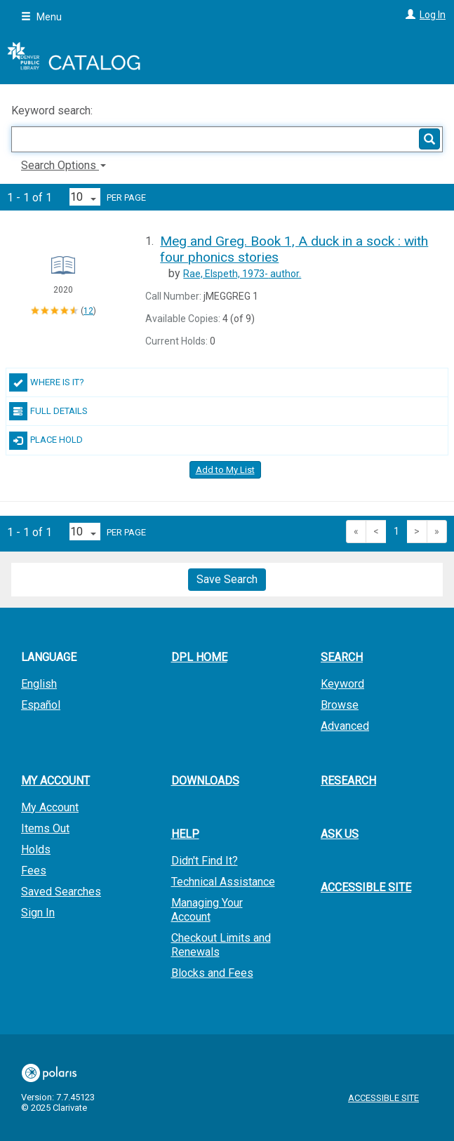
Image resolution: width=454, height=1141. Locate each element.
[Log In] (408, 14)
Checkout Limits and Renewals (221, 945)
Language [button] (48, 657)
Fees (33, 870)
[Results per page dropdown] (84, 197)
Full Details (48, 411)
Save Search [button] (227, 579)
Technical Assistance (223, 881)
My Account (50, 807)
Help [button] (185, 834)
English (39, 683)
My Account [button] (55, 780)
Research (348, 780)
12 (88, 311)
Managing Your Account (207, 909)
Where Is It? (46, 382)
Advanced (345, 726)
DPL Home (199, 657)
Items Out (45, 828)
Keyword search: (53, 110)
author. (242, 273)
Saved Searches (61, 891)
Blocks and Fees (212, 973)
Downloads (205, 780)
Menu (41, 16)
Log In (433, 14)
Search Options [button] (63, 165)
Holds (36, 849)
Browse (340, 705)
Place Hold (46, 441)
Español (40, 705)
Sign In (38, 912)
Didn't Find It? (204, 860)
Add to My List (225, 470)
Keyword (342, 683)
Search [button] (342, 657)
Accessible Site (366, 887)
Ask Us (340, 834)
